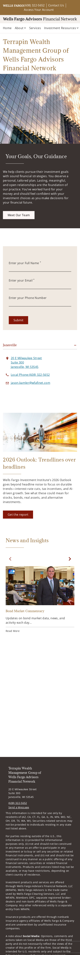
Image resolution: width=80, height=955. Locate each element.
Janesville (10, 345)
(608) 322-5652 (34, 5)
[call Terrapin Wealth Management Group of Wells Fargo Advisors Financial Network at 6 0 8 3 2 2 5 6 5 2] (30, 375)
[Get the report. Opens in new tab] (18, 515)
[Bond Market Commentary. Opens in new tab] (40, 600)
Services (35, 28)
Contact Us (56, 5)
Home (7, 28)
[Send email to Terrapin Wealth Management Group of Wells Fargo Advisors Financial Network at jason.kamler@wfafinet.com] (30, 383)
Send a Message (18, 807)
